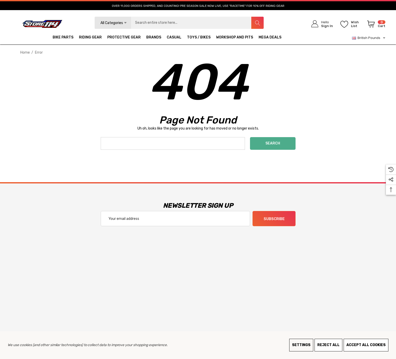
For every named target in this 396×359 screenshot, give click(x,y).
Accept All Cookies (366, 345)
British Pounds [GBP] (369, 37)
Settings (301, 345)
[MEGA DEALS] (270, 38)
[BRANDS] (153, 38)
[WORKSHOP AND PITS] (234, 38)
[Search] (257, 22)
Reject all (328, 345)
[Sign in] (320, 24)
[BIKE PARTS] (63, 38)
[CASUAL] (174, 38)
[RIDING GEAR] (90, 38)
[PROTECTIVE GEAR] (124, 38)
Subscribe (273, 219)
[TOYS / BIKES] (199, 38)
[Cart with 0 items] (375, 25)
